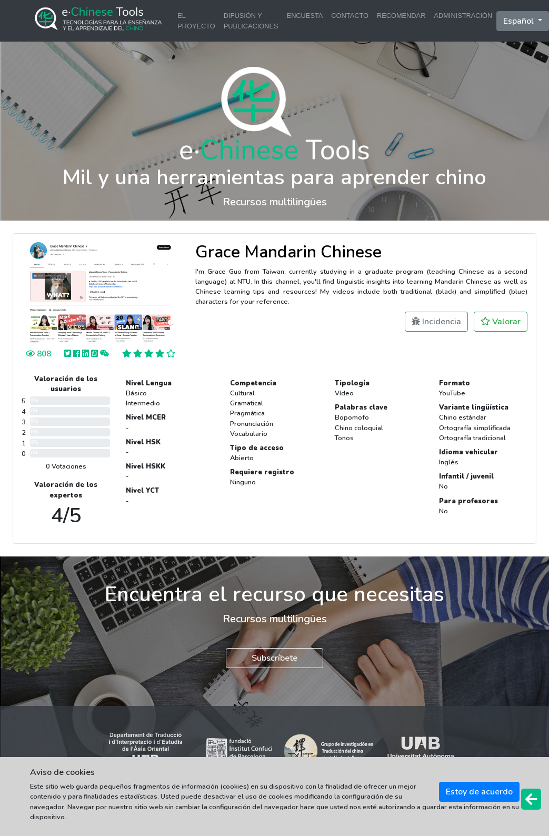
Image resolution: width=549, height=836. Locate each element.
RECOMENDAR (401, 15)
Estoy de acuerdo (479, 792)
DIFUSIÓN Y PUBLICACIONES (251, 20)
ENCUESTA (305, 15)
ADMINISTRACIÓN (463, 15)
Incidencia (436, 321)
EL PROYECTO (196, 20)
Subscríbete (274, 658)
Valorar (501, 321)
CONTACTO (349, 15)
